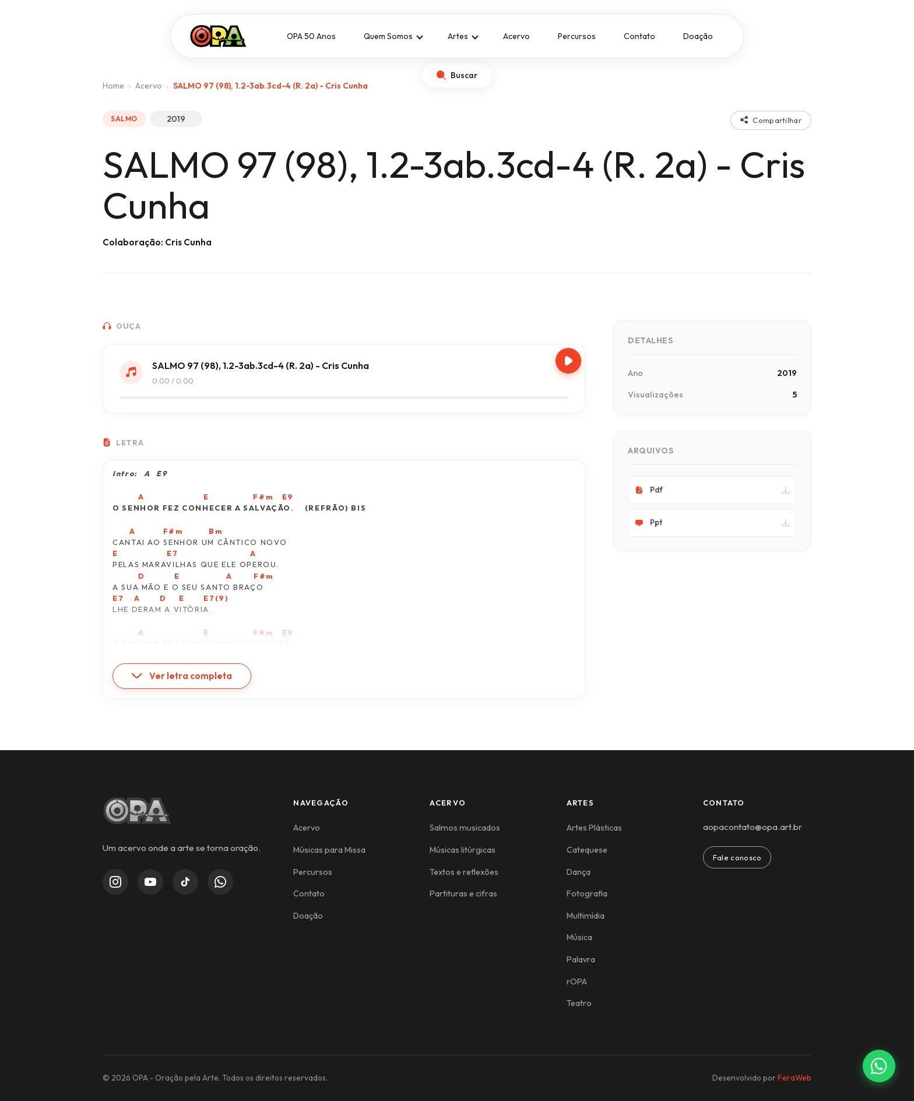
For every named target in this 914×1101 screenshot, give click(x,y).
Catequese (587, 850)
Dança (578, 872)
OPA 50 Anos (311, 36)
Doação (698, 36)
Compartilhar (770, 120)
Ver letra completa (182, 675)
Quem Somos (388, 36)
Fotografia (587, 893)
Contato (639, 36)
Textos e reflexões (464, 872)
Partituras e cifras (463, 893)
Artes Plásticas (594, 827)
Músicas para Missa (329, 850)
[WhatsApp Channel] (220, 882)
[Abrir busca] (457, 75)
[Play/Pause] (568, 361)
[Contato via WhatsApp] (879, 1066)
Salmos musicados (465, 827)
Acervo (516, 36)
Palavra (581, 959)
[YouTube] (150, 882)
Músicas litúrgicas (462, 850)
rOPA (577, 981)
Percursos (577, 36)
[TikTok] (185, 882)
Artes (458, 36)
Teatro (579, 1003)
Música (579, 937)
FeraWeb (794, 1077)
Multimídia (585, 915)
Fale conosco (737, 857)
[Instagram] (115, 882)
